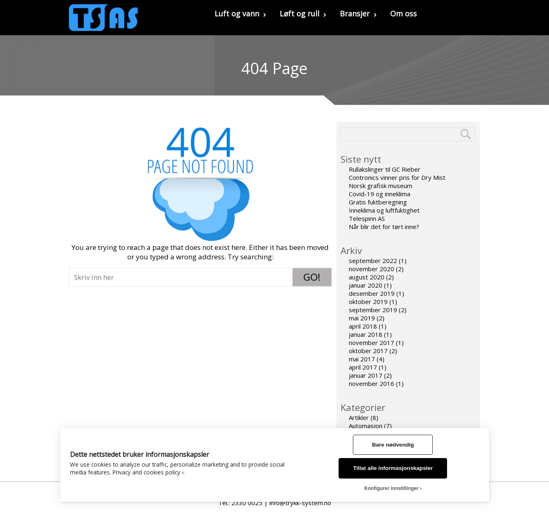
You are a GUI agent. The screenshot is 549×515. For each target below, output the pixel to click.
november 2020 (371, 269)
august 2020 (366, 277)
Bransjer (358, 13)
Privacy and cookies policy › (148, 472)
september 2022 (373, 260)
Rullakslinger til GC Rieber (384, 169)
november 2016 (371, 383)
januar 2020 (365, 285)
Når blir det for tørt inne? (384, 226)
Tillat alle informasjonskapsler (393, 468)
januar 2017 (365, 375)
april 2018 (363, 326)
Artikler (359, 417)
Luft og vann (240, 13)
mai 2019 (362, 318)
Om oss (403, 13)
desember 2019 (372, 293)
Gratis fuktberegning (378, 202)
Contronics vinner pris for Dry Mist (397, 177)
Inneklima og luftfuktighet (384, 210)
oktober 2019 (368, 301)
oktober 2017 (368, 351)
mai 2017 (362, 359)
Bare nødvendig (393, 445)
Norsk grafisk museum (380, 185)
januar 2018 (365, 334)
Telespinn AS (367, 218)
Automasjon (365, 426)
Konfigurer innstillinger (391, 488)
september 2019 (373, 310)
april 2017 (363, 367)
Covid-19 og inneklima (379, 194)
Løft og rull (303, 13)
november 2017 (371, 342)
